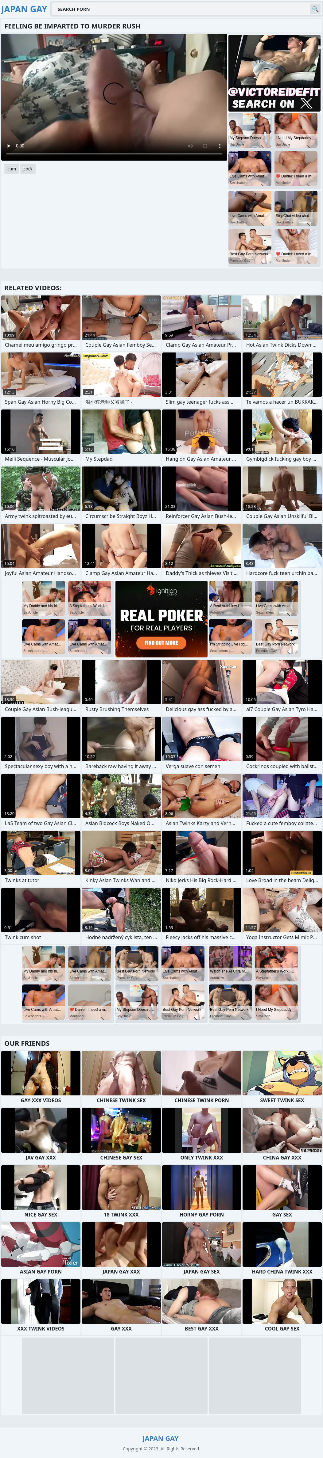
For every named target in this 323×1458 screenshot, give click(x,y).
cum (11, 169)
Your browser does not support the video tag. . (114, 97)
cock (27, 169)
